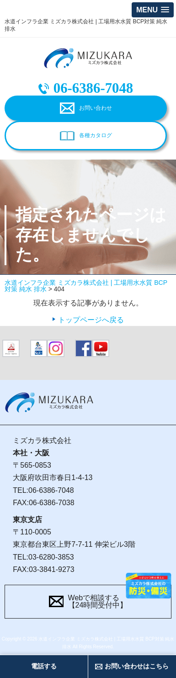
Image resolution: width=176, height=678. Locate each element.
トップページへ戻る (91, 320)
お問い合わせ (95, 108)
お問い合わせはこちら (137, 666)
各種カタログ (95, 135)
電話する (44, 666)
